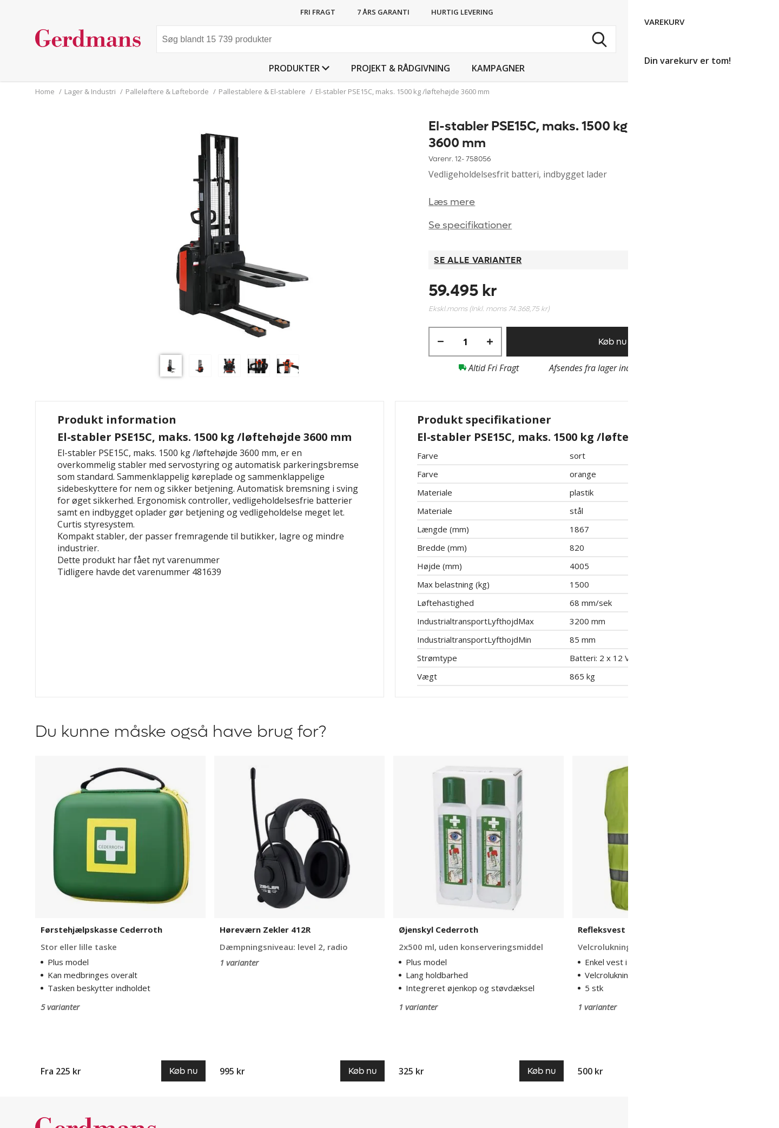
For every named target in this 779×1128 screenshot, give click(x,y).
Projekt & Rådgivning (400, 68)
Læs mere (451, 202)
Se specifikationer (470, 225)
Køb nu (612, 341)
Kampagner (498, 68)
